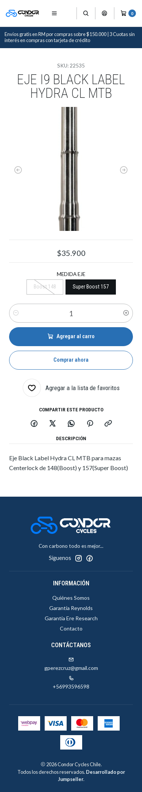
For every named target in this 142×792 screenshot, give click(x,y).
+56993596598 (71, 683)
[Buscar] (86, 13)
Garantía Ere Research (71, 618)
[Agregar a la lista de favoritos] (71, 388)
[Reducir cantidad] (15, 313)
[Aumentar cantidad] (126, 313)
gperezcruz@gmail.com (71, 664)
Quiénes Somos (71, 597)
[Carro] (128, 13)
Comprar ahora (71, 360)
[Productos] (69, 13)
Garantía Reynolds (71, 608)
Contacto (71, 628)
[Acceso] (104, 13)
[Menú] (54, 13)
